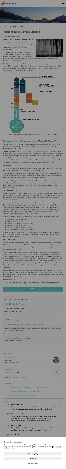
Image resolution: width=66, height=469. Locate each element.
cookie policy (10, 448)
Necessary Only (33, 454)
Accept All (33, 458)
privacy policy (57, 447)
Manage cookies (33, 463)
